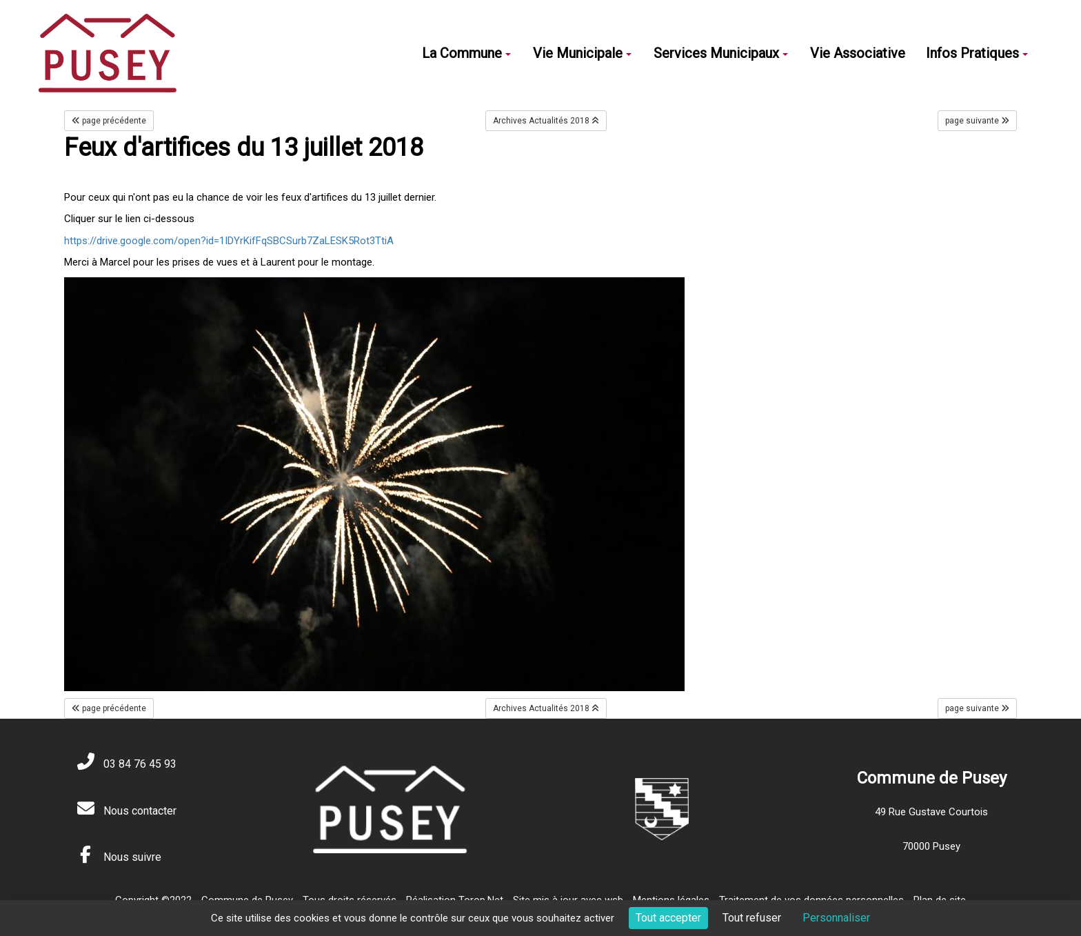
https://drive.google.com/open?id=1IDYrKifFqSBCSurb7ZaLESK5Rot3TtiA (229, 241)
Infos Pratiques (977, 53)
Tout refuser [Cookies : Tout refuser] (752, 917)
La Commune (466, 53)
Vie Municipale (582, 53)
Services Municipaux (721, 53)
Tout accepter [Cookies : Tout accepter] (668, 917)
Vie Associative (857, 53)
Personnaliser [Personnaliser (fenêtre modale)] (836, 917)
